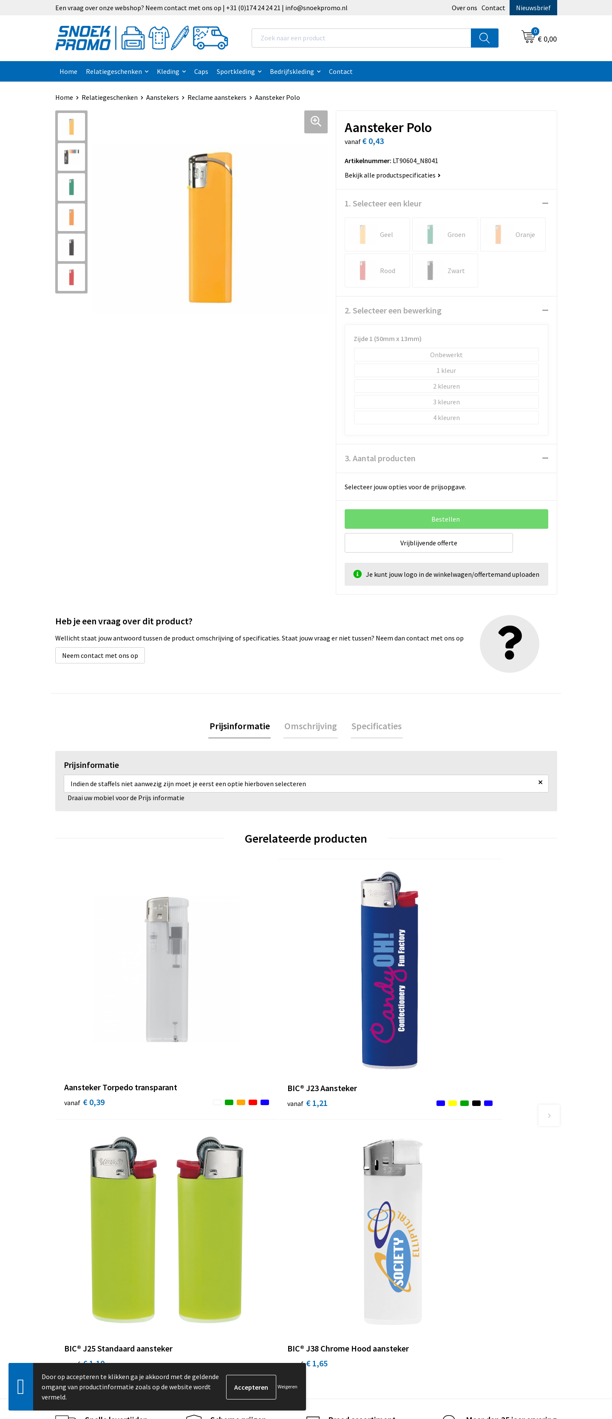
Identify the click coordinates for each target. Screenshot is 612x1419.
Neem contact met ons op (100, 655)
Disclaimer (332, 1185)
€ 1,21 (210, 1004)
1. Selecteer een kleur (383, 203)
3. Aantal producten (380, 458)
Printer (451, 1160)
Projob (451, 1185)
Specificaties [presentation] (375, 726)
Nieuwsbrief (533, 7)
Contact (493, 7)
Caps (201, 71)
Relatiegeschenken (114, 71)
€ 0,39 (84, 1017)
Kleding (168, 71)
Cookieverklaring (341, 1160)
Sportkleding (236, 71)
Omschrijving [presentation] (310, 726)
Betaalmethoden (217, 1198)
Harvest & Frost (463, 1172)
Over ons (464, 7)
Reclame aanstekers (216, 97)
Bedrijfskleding (292, 71)
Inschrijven (522, 1340)
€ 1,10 (335, 1017)
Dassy (449, 1147)
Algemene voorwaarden (351, 1147)
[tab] (241, 726)
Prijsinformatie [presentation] (241, 726)
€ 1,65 (460, 1017)
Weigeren (288, 1386)
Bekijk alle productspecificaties (393, 175)
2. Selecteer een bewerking (393, 310)
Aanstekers (162, 97)
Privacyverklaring (342, 1172)
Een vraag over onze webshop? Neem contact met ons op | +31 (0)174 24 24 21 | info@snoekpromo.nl (201, 7)
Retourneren (211, 1211)
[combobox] (361, 38)
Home (68, 71)
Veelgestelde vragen (221, 1185)
